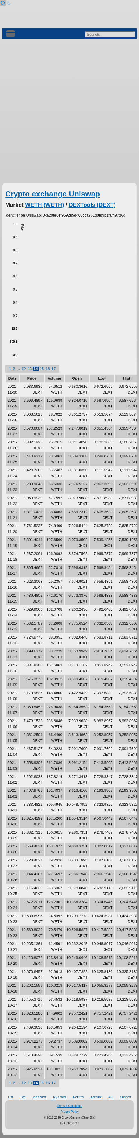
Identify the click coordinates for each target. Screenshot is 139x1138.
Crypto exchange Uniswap (52, 194)
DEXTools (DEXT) (92, 205)
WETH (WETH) (44, 205)
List (10, 1097)
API (110, 1097)
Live (22, 1097)
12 (24, 369)
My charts (59, 1097)
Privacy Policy (69, 1111)
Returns (78, 1097)
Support (125, 1097)
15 (42, 369)
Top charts (39, 1097)
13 (30, 369)
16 (47, 369)
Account (96, 1097)
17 (54, 369)
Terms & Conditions (69, 1106)
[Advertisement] (69, 111)
